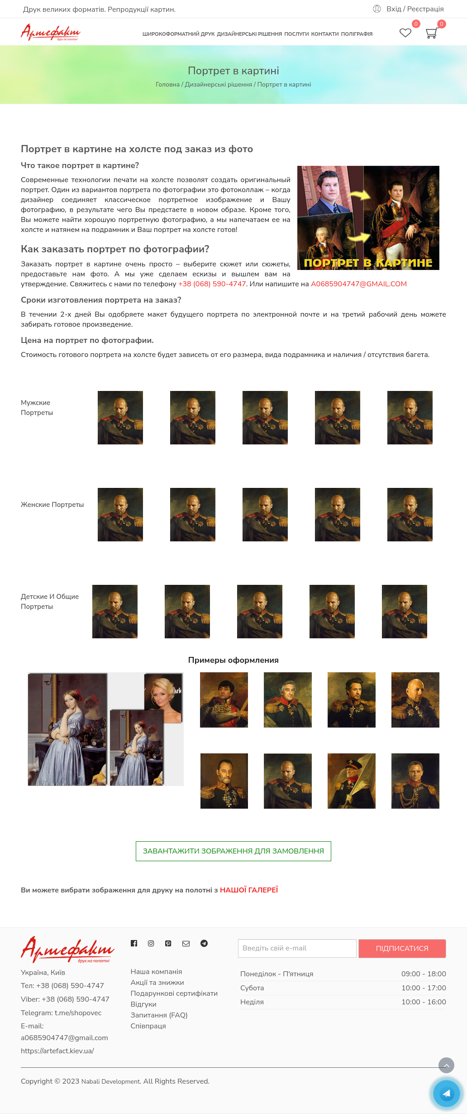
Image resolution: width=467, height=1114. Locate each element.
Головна (168, 84)
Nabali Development (110, 1081)
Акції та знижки (157, 983)
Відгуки (144, 1004)
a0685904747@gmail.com (359, 284)
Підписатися (402, 949)
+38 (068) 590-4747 (212, 284)
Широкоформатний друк (178, 34)
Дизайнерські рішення (249, 34)
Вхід (393, 9)
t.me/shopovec (78, 1013)
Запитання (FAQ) (159, 1015)
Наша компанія (156, 972)
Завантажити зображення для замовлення (233, 851)
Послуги (296, 34)
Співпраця (148, 1026)
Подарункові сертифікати (174, 993)
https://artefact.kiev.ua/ (57, 1051)
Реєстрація (425, 9)
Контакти (325, 34)
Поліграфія (357, 34)
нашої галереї (249, 890)
